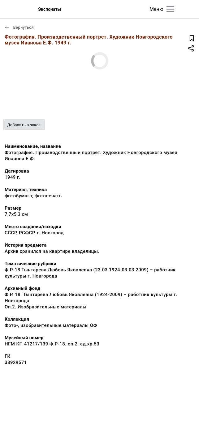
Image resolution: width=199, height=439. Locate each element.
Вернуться (19, 27)
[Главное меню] (170, 9)
